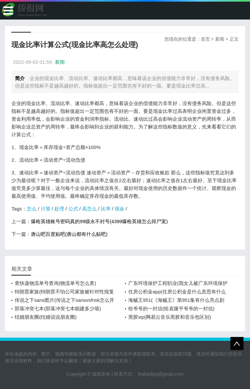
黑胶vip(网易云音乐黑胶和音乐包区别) (169, 317)
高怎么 (89, 208)
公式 (73, 208)
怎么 (31, 208)
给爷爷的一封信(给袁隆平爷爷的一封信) (171, 308)
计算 (45, 208)
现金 (119, 208)
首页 (205, 39)
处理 (59, 208)
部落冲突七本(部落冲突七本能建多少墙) (58, 308)
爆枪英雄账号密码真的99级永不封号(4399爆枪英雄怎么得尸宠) (99, 221)
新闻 (219, 39)
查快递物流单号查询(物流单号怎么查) (55, 283)
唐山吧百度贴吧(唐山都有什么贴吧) (69, 234)
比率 (106, 208)
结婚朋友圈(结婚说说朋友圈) (45, 317)
